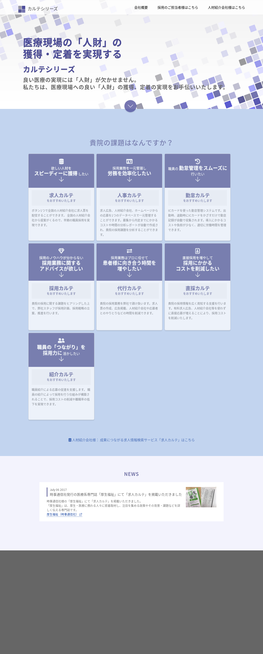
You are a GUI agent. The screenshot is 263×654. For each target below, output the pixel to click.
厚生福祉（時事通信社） (64, 514)
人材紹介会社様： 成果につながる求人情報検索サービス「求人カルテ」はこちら (131, 443)
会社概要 (141, 7)
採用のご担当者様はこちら (178, 7)
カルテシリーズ (38, 8)
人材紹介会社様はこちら (226, 7)
